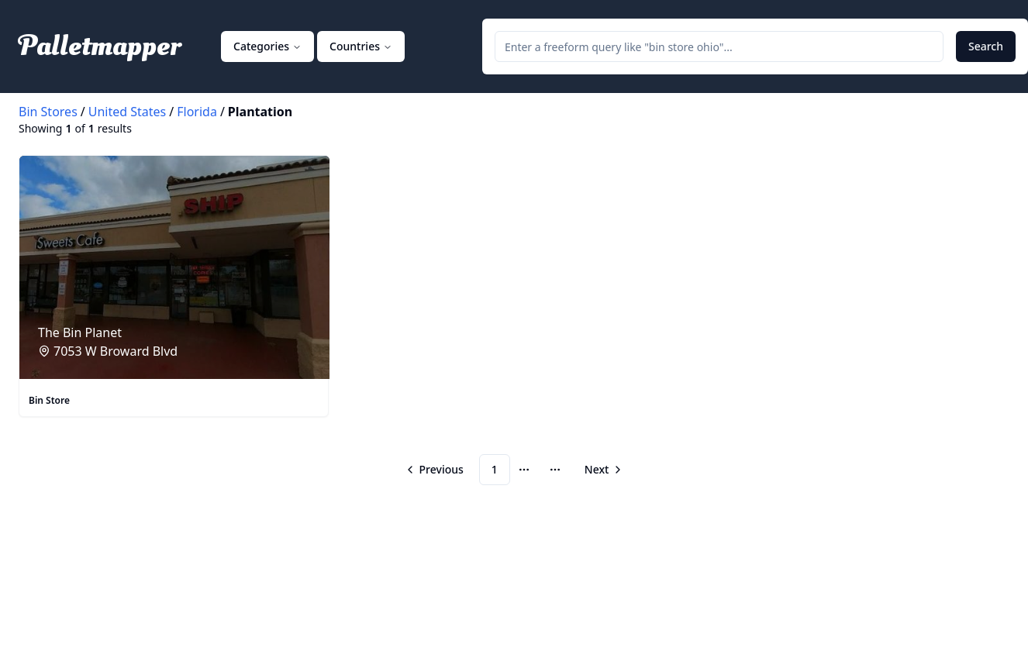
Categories (267, 46)
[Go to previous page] (436, 469)
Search (985, 46)
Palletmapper (100, 46)
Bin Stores (48, 111)
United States (127, 111)
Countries (360, 46)
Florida (197, 111)
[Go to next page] (602, 469)
